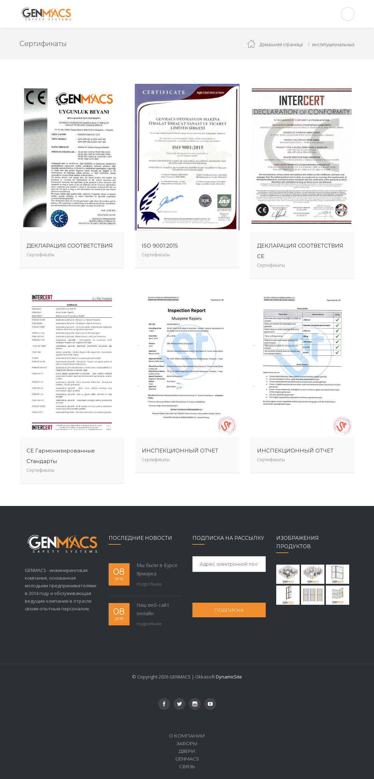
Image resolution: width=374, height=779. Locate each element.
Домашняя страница (281, 44)
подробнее (149, 584)
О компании (187, 735)
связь (187, 766)
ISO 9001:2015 (160, 245)
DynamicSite (229, 677)
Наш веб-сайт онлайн (153, 609)
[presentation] (239, 586)
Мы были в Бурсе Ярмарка (157, 569)
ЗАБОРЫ (187, 743)
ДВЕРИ (187, 751)
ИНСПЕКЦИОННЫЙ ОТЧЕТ (180, 450)
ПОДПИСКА (229, 610)
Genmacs (187, 759)
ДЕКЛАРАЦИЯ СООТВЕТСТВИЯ (70, 245)
